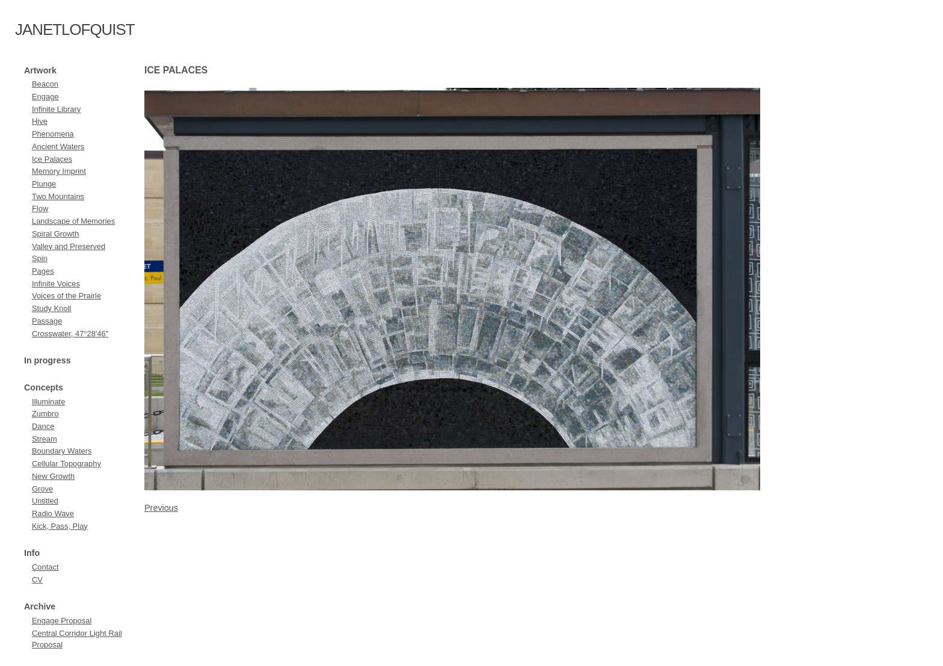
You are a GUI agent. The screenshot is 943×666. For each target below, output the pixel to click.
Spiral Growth (55, 233)
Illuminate (48, 401)
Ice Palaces (52, 159)
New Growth (53, 476)
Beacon (45, 83)
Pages (43, 271)
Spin (40, 258)
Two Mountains (58, 196)
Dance (43, 426)
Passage (47, 320)
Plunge (44, 183)
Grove (42, 488)
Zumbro (45, 413)
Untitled (45, 500)
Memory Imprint (59, 171)
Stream (44, 438)
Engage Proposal (61, 620)
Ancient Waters (58, 146)
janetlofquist (75, 29)
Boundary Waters (62, 450)
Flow (40, 208)
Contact (45, 567)
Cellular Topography (66, 463)
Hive (40, 121)
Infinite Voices (56, 283)
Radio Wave (53, 513)
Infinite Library (56, 109)
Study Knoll (52, 308)
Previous (161, 508)
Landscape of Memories (73, 221)
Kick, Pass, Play (60, 526)
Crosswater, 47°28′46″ (70, 333)
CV (37, 579)
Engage (45, 96)
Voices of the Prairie (66, 295)
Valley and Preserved (68, 246)
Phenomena (53, 133)
